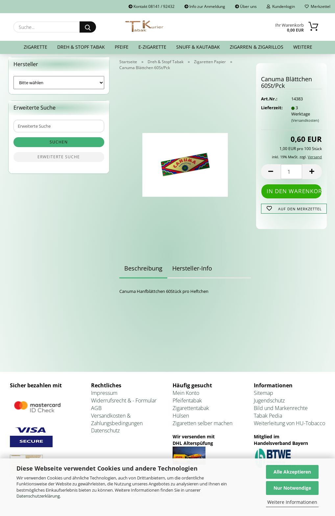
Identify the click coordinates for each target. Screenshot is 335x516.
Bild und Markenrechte (281, 412)
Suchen (59, 146)
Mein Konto (186, 397)
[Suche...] (88, 27)
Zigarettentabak (191, 412)
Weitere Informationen (292, 502)
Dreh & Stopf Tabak (81, 47)
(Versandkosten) (305, 124)
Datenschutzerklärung (38, 496)
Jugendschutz (269, 404)
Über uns (246, 6)
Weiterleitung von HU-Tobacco (289, 427)
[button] (271, 175)
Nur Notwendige (292, 488)
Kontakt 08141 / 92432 (152, 6)
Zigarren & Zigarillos (256, 47)
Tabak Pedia (268, 419)
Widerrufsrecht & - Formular (123, 404)
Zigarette (35, 47)
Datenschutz (105, 434)
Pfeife (122, 47)
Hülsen (181, 419)
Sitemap (263, 397)
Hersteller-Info (192, 272)
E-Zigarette (152, 47)
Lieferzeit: (271, 112)
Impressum (104, 397)
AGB (96, 412)
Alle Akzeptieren (292, 472)
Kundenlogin (281, 6)
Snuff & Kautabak (198, 47)
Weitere (302, 47)
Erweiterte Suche (58, 161)
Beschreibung (143, 272)
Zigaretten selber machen (202, 427)
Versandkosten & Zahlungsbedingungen (117, 423)
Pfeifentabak (187, 404)
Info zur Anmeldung (204, 6)
